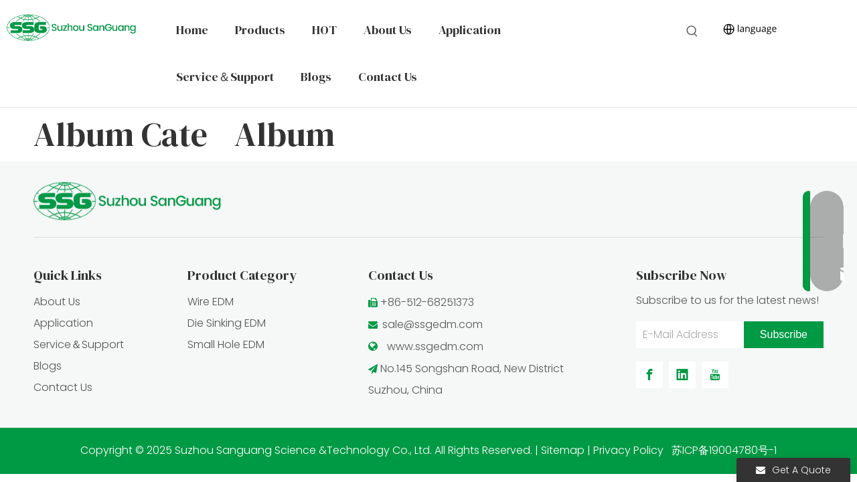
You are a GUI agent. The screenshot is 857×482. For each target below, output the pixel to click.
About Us (56, 301)
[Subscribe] (784, 334)
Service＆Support (78, 344)
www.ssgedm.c (426, 346)
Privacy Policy (628, 450)
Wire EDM (210, 301)
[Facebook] (649, 375)
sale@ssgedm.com (432, 324)
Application (63, 323)
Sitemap (563, 450)
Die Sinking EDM (226, 323)
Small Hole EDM (225, 344)
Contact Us (62, 387)
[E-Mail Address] (686, 334)
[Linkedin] (682, 375)
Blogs (47, 366)
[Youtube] (715, 375)
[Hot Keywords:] (692, 31)
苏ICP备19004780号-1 (724, 450)
